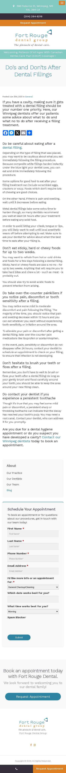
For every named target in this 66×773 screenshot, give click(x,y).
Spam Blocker (16, 617)
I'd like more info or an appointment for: (30, 580)
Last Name (15, 540)
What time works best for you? (27, 606)
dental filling (11, 147)
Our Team (13, 484)
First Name (15, 528)
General (29, 96)
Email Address (17, 565)
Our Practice (14, 473)
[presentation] (29, 625)
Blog (9, 490)
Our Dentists (14, 478)
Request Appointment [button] (33, 22)
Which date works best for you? (28, 593)
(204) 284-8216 (33, 16)
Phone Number (18, 553)
